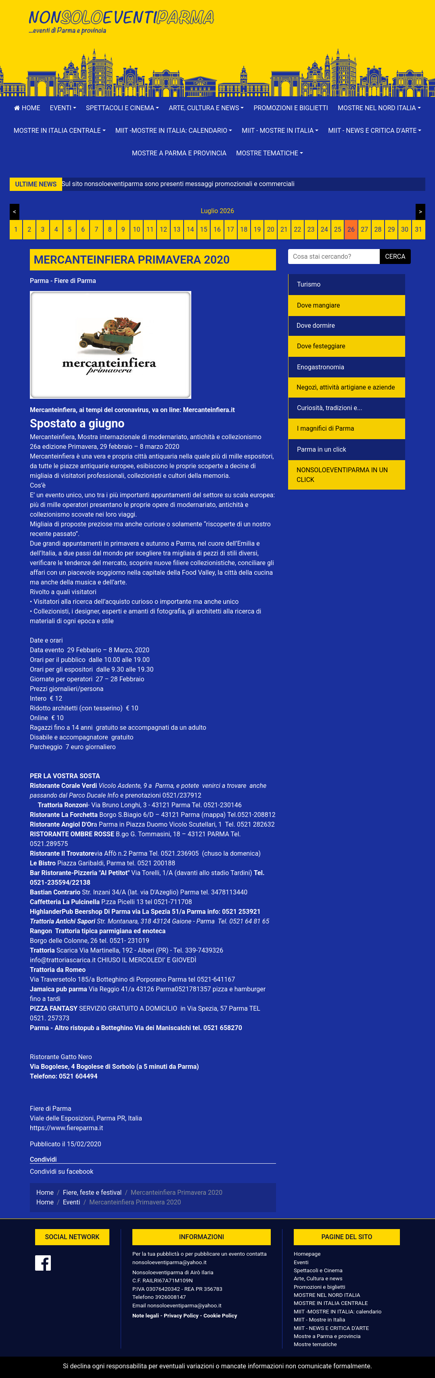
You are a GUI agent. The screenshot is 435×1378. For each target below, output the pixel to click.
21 (284, 229)
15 (203, 229)
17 (230, 229)
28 (378, 229)
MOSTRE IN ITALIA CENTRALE (331, 1303)
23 (310, 229)
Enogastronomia (320, 367)
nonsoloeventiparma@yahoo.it (169, 1262)
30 (404, 229)
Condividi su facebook (61, 1171)
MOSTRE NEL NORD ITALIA (327, 1295)
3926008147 (170, 1297)
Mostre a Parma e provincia (179, 153)
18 (243, 229)
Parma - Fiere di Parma (63, 281)
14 (190, 229)
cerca (395, 256)
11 (150, 229)
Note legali (145, 1315)
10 (136, 229)
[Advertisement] (314, 33)
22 (297, 229)
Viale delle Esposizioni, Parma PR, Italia (86, 1118)
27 (364, 229)
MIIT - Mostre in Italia (319, 1319)
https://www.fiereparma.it (66, 1128)
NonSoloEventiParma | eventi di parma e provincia (120, 23)
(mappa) (214, 815)
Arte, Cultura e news (318, 1278)
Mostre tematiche (315, 1344)
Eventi (301, 1262)
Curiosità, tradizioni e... (329, 408)
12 (163, 229)
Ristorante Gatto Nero (61, 1057)
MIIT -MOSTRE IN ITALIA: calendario (338, 1311)
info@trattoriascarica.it (63, 960)
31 (418, 229)
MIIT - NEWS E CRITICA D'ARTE (331, 1328)
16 (217, 229)
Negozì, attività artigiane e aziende (346, 387)
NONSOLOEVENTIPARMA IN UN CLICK (342, 475)
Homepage (307, 1253)
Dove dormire (316, 325)
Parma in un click (321, 449)
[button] (63, 108)
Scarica (67, 950)
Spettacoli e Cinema (318, 1270)
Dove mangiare (318, 305)
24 (324, 229)
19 (257, 229)
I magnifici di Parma (325, 428)
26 (351, 229)
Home (27, 108)
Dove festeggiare (321, 346)
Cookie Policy (220, 1315)
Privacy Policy (181, 1315)
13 (176, 229)
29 (391, 229)
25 (337, 229)
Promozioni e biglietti (290, 108)
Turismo (308, 284)
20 (270, 229)
